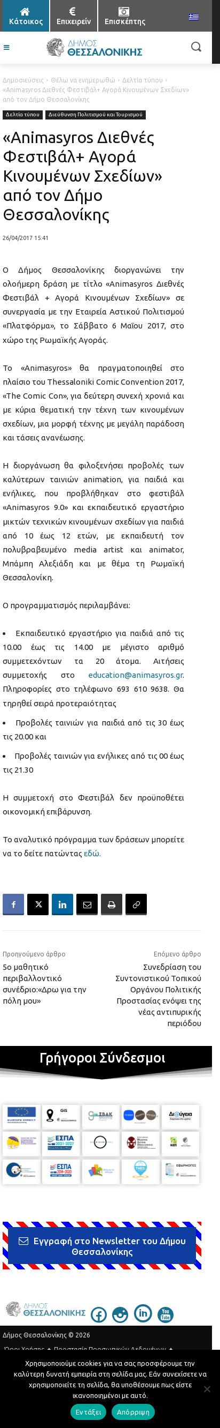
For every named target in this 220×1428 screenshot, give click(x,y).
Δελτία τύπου (142, 80)
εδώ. (92, 853)
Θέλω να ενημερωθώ (83, 80)
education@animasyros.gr (135, 674)
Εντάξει (88, 1412)
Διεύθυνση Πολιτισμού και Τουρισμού (95, 114)
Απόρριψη (133, 1412)
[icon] (98, 1319)
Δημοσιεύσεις (23, 80)
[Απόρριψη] (206, 1389)
